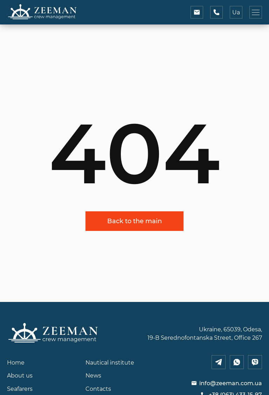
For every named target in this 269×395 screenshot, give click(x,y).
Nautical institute (109, 362)
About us (20, 375)
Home (16, 362)
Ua (236, 12)
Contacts (98, 388)
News (93, 375)
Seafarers (20, 388)
